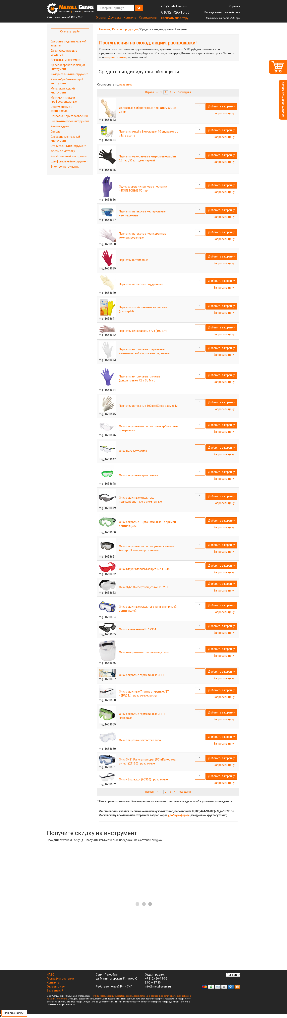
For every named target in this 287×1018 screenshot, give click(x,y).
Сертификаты (148, 17)
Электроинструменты (65, 166)
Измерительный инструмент (69, 74)
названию (126, 84)
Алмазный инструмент (66, 59)
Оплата (101, 17)
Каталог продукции (125, 29)
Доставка (114, 17)
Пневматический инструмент (70, 121)
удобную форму (178, 815)
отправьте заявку (116, 57)
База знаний (55, 990)
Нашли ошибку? (14, 1013)
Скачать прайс (70, 31)
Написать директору (174, 18)
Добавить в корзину (221, 106)
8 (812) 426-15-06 (175, 12)
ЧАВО (50, 974)
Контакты (130, 17)
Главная (104, 29)
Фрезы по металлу (63, 151)
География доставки (60, 978)
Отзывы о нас (56, 986)
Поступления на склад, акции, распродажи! (148, 43)
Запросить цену (224, 113)
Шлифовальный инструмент (69, 161)
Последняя (184, 92)
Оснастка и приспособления (69, 116)
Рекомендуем (60, 126)
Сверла (55, 131)
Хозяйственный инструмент (69, 156)
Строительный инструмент (68, 145)
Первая (149, 92)
